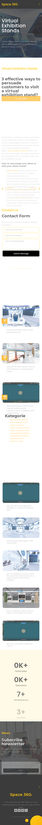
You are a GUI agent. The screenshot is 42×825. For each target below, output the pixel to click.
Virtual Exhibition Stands (14, 25)
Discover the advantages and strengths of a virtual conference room (20, 622)
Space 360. (10, 4)
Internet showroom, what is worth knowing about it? (20, 399)
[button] (39, 4)
